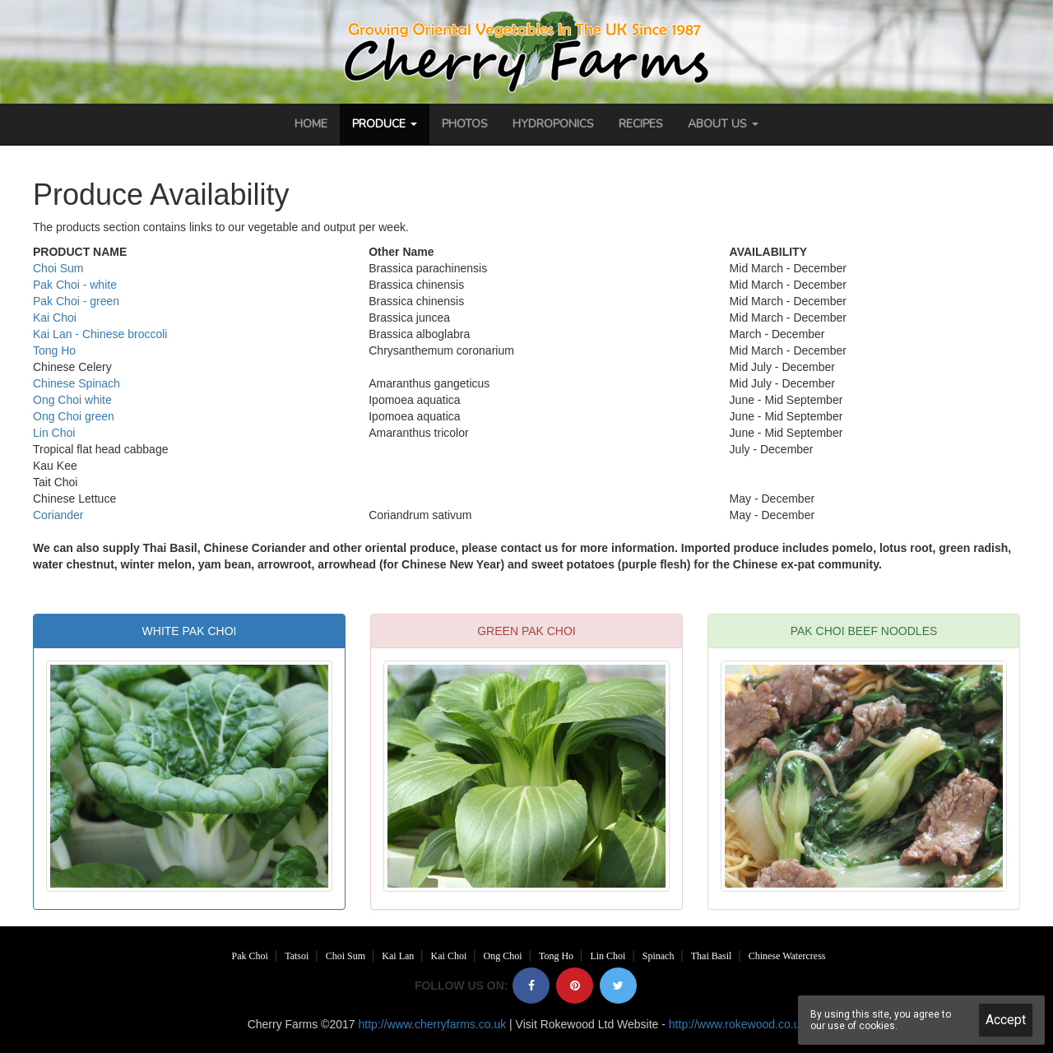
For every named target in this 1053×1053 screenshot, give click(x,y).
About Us (723, 124)
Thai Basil (711, 956)
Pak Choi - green (76, 301)
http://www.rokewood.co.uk (737, 1024)
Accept (1006, 1019)
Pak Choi (250, 956)
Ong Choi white (72, 399)
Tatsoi (296, 956)
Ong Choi (503, 956)
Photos (465, 124)
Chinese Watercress (787, 956)
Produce (384, 124)
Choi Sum (58, 268)
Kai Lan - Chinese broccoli (100, 334)
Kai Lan (398, 956)
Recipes (641, 124)
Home (311, 124)
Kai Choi (55, 317)
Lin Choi (54, 432)
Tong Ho (54, 350)
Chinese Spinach (76, 383)
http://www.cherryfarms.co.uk (432, 1024)
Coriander (58, 515)
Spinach (658, 956)
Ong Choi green (73, 416)
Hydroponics (553, 124)
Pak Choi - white (75, 284)
